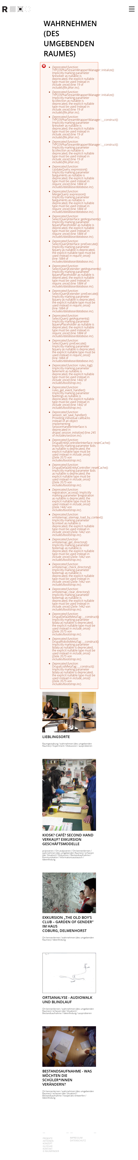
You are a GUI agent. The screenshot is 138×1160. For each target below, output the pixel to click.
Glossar (47, 1146)
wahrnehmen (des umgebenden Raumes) (62, 852)
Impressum (76, 1137)
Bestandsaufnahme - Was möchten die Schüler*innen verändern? (67, 1078)
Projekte (48, 1138)
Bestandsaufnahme (80, 855)
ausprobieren (85, 745)
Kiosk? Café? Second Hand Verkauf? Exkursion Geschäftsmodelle (67, 839)
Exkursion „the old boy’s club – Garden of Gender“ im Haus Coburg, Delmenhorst (67, 924)
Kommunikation (50, 857)
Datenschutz (78, 1140)
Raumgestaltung (50, 743)
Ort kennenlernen (81, 850)
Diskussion (71, 745)
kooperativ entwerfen (74, 1095)
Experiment (58, 745)
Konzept (47, 1143)
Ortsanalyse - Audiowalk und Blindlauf (67, 999)
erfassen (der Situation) (64, 1011)
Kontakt (48, 1148)
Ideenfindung (48, 859)
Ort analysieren (63, 850)
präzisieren (48, 850)
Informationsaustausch (71, 857)
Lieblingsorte (56, 736)
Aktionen (48, 1140)
